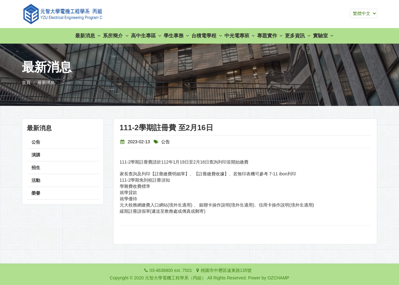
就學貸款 (128, 192)
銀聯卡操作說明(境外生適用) (226, 204)
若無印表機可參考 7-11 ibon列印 (264, 173)
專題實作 (269, 35)
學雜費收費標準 (135, 186)
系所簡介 (115, 35)
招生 (35, 167)
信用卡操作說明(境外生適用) (286, 204)
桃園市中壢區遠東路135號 (226, 270)
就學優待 (128, 198)
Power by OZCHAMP (268, 277)
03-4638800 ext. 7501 (171, 270)
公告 (35, 142)
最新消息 (87, 35)
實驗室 (323, 35)
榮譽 (35, 193)
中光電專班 (239, 35)
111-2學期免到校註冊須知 (145, 180)
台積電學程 (206, 35)
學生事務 (176, 35)
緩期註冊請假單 (135, 211)
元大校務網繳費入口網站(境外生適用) (156, 204)
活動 (35, 180)
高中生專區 (146, 35)
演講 (35, 154)
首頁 (26, 82)
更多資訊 (297, 35)
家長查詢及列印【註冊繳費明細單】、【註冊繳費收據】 (174, 173)
